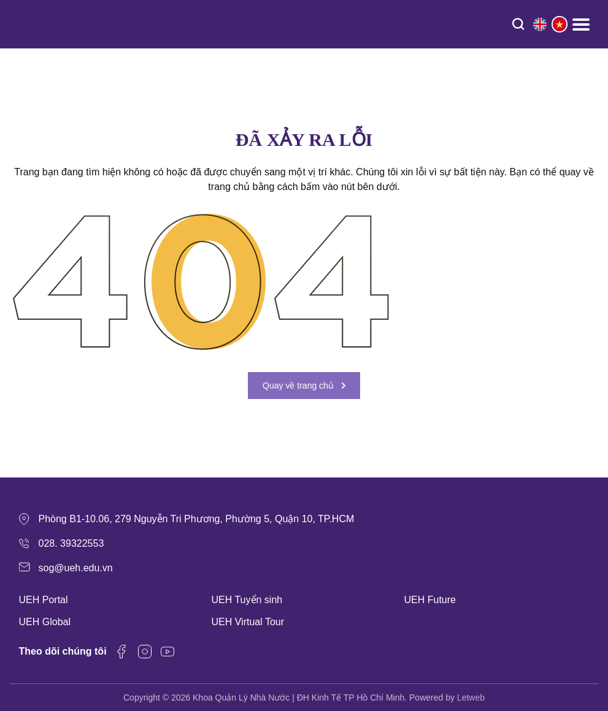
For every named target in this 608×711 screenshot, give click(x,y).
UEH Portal (43, 600)
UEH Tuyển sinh (247, 600)
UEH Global (45, 622)
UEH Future (430, 600)
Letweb (471, 697)
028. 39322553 (71, 543)
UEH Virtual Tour (248, 622)
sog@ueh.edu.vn (76, 568)
